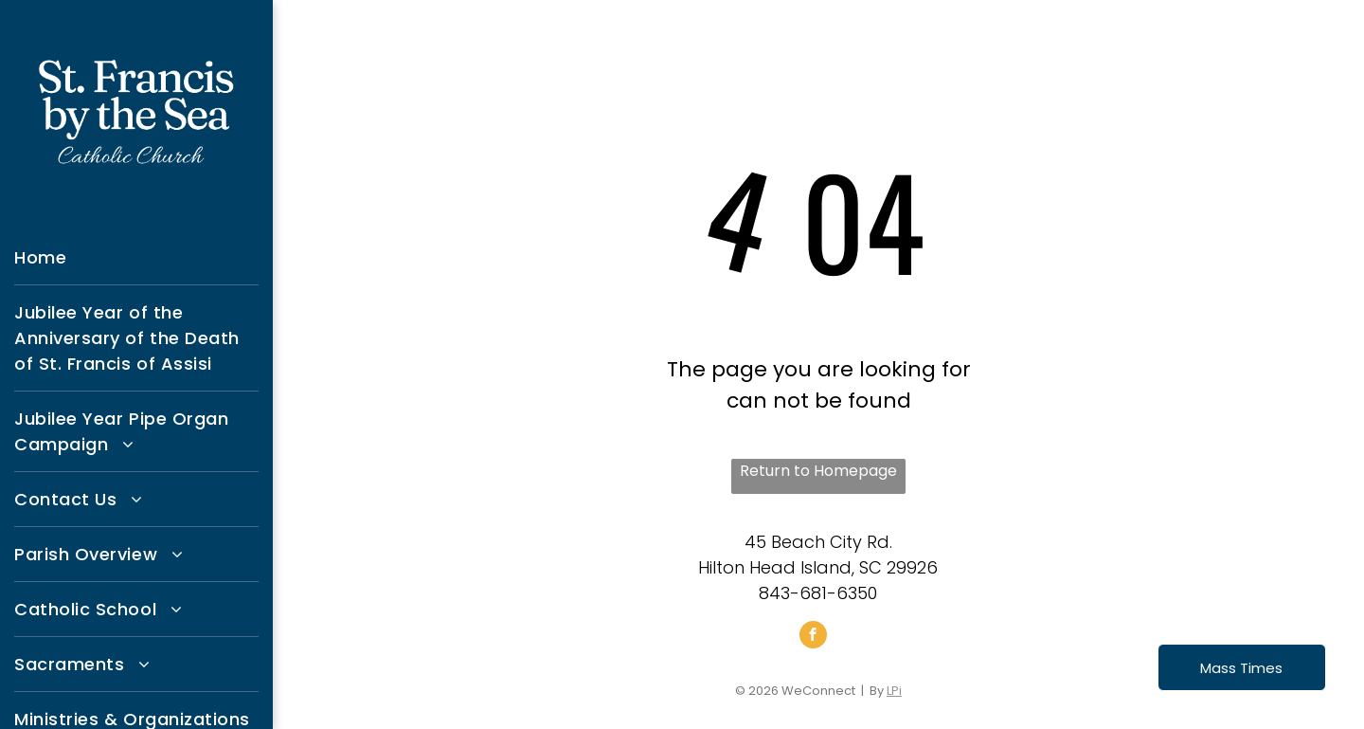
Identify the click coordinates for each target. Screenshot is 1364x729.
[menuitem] (136, 257)
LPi (894, 691)
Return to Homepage (818, 471)
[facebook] (813, 637)
